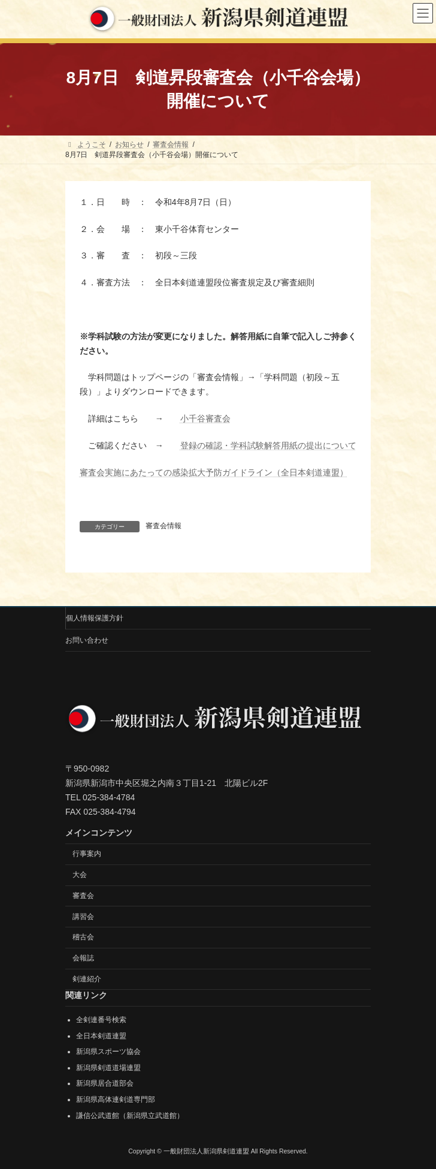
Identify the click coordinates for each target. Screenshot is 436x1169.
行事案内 (86, 853)
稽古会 (83, 937)
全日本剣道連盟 (101, 1035)
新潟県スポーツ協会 (108, 1051)
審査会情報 (163, 526)
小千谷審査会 (205, 418)
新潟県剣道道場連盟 (108, 1067)
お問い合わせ (86, 640)
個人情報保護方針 (94, 618)
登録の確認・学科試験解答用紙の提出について (268, 445)
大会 (79, 874)
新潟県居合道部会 (105, 1083)
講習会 (83, 916)
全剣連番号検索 (101, 1020)
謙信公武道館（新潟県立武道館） (130, 1115)
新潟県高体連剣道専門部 (115, 1099)
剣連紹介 (86, 979)
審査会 (83, 895)
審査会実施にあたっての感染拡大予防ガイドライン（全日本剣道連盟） (214, 472)
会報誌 (83, 958)
